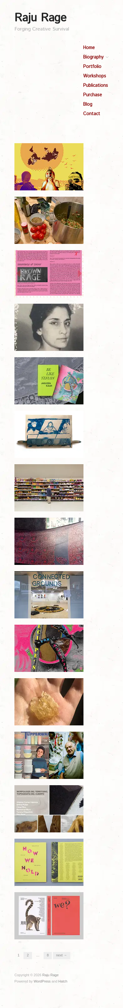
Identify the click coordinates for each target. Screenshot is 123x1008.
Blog (87, 104)
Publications (95, 85)
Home (89, 48)
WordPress (42, 981)
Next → (61, 955)
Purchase (92, 95)
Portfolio (92, 67)
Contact (91, 114)
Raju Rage (40, 18)
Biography (93, 57)
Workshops (94, 76)
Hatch (62, 981)
